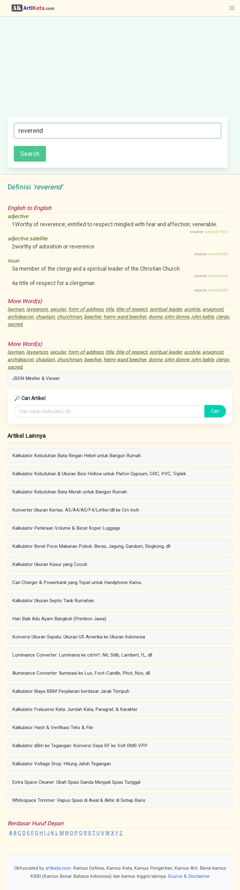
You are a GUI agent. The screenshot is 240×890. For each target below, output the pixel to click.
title (110, 309)
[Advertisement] (118, 69)
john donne (176, 317)
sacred (15, 325)
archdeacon (20, 317)
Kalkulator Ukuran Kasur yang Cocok (49, 564)
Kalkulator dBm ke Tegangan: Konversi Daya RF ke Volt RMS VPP (80, 745)
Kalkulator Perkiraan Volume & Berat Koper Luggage (66, 528)
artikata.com (58, 868)
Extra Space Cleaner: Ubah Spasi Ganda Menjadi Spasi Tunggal (76, 782)
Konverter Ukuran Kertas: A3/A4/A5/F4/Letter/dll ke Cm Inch (75, 510)
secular (58, 309)
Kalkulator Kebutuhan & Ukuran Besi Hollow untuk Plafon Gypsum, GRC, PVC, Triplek (99, 474)
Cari (215, 411)
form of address (85, 309)
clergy (222, 317)
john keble (202, 317)
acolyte (192, 309)
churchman (69, 317)
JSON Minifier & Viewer (36, 378)
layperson (37, 309)
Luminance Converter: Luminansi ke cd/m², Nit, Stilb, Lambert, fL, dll (82, 655)
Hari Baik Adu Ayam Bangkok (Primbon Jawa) (59, 619)
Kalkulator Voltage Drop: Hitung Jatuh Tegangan (61, 764)
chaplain (45, 317)
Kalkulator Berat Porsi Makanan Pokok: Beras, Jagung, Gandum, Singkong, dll (91, 546)
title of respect (131, 309)
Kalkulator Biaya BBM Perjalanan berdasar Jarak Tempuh (70, 691)
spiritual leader (165, 309)
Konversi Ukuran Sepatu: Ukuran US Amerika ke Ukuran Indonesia (78, 637)
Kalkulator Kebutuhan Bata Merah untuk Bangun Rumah (69, 492)
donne (155, 317)
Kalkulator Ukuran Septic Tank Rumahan (53, 600)
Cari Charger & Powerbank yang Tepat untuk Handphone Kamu (76, 582)
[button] (232, 8)
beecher (92, 317)
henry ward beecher (124, 317)
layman (16, 309)
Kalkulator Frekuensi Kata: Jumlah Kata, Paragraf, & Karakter (75, 709)
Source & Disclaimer (189, 876)
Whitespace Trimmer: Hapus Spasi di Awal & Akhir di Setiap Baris (78, 800)
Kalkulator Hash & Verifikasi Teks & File (52, 727)
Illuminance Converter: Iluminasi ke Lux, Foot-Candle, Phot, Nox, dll (81, 673)
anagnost (212, 309)
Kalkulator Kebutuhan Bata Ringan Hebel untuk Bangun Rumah (76, 455)
